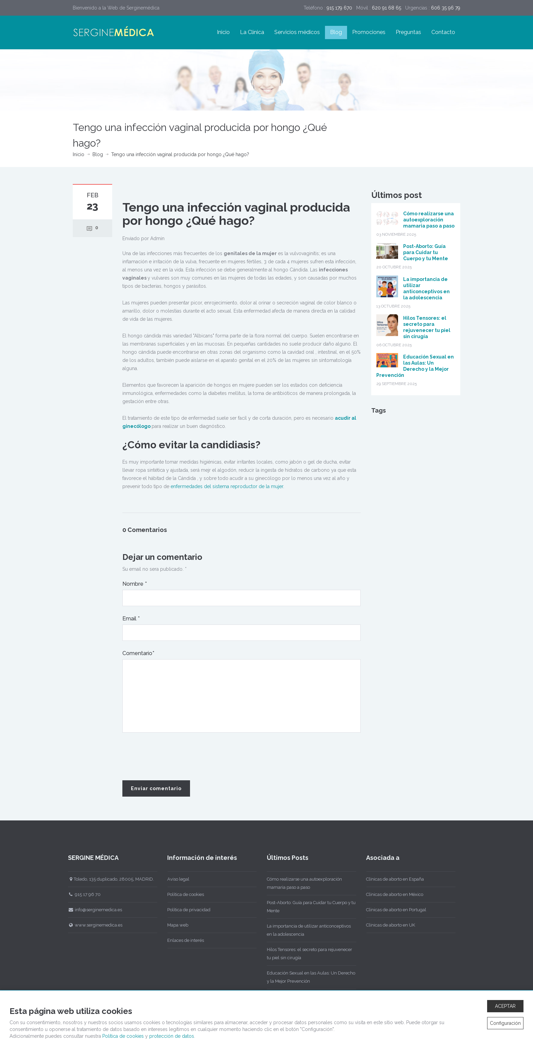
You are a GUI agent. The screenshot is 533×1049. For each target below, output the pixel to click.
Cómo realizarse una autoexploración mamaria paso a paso (428, 220)
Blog (336, 32)
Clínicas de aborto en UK (389, 925)
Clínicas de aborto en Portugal (395, 909)
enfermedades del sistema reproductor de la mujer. (226, 486)
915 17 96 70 (82, 894)
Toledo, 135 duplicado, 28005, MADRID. (109, 879)
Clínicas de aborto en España (394, 879)
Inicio (223, 32)
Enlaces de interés (184, 940)
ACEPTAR (505, 1006)
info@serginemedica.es (93, 909)
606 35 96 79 (445, 8)
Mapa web (176, 925)
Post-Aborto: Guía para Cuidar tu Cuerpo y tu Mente (425, 252)
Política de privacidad (187, 909)
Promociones (368, 32)
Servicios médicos (297, 32)
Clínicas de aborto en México (393, 894)
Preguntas (408, 32)
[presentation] (174, 757)
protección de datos (171, 1036)
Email (131, 618)
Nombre (134, 584)
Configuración (505, 1023)
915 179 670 (339, 8)
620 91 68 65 (386, 8)
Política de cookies (184, 894)
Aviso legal (177, 879)
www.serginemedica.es (93, 925)
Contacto (443, 32)
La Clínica (252, 32)
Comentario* (138, 653)
